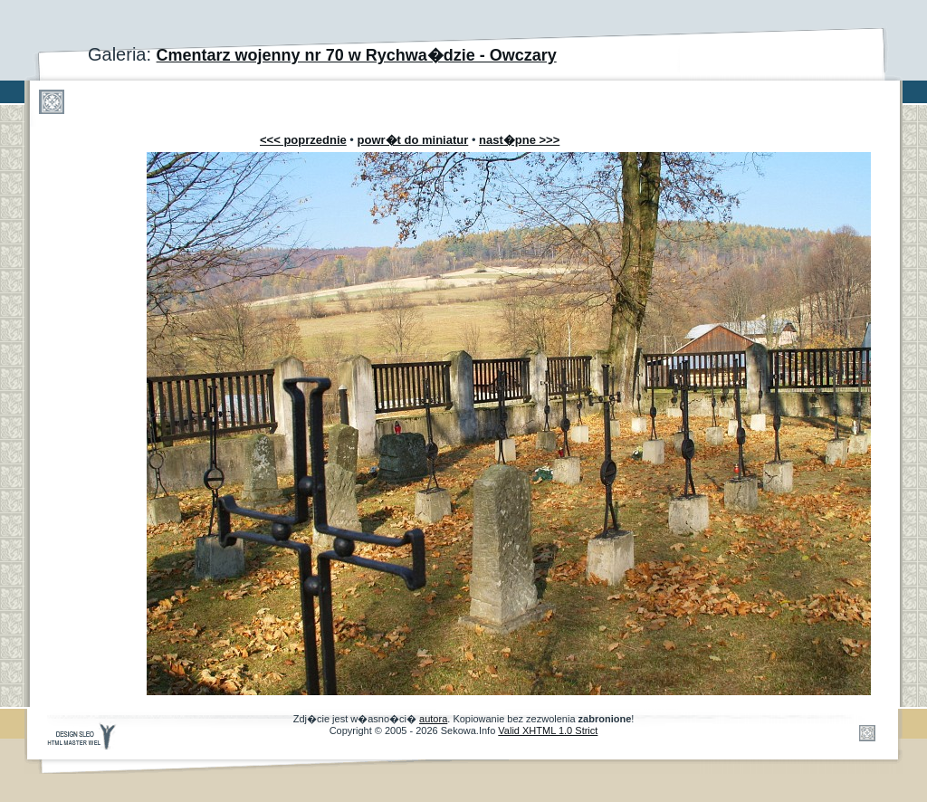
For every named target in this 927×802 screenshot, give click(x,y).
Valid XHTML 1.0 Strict (547, 730)
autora (433, 718)
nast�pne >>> (519, 140)
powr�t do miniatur (413, 140)
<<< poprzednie (303, 140)
